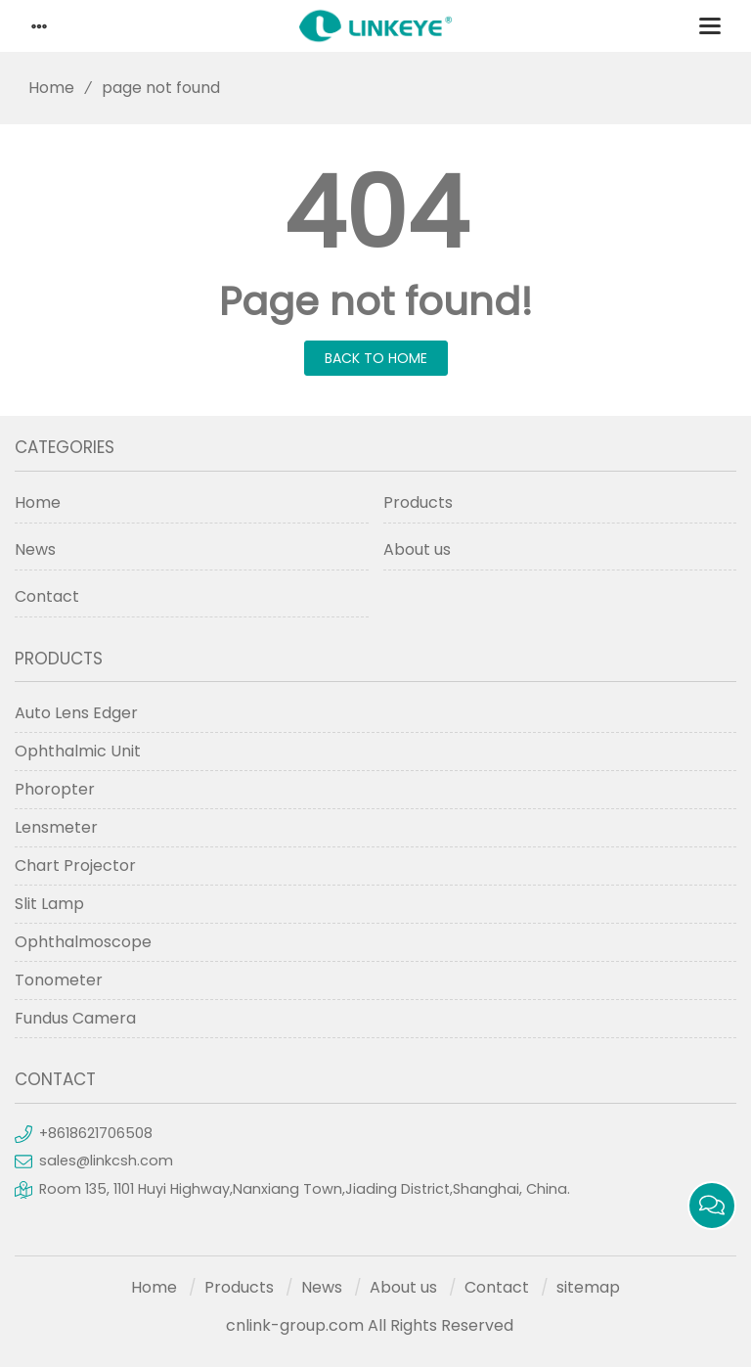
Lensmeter (56, 827)
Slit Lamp (49, 903)
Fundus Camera (75, 1018)
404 (376, 213)
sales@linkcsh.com (106, 1160)
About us (417, 549)
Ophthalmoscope (83, 942)
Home (44, 87)
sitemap (588, 1287)
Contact (47, 596)
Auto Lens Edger (76, 713)
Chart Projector (75, 865)
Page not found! (376, 301)
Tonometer (59, 980)
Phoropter (55, 789)
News (35, 549)
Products (418, 502)
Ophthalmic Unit (78, 751)
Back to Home (376, 358)
